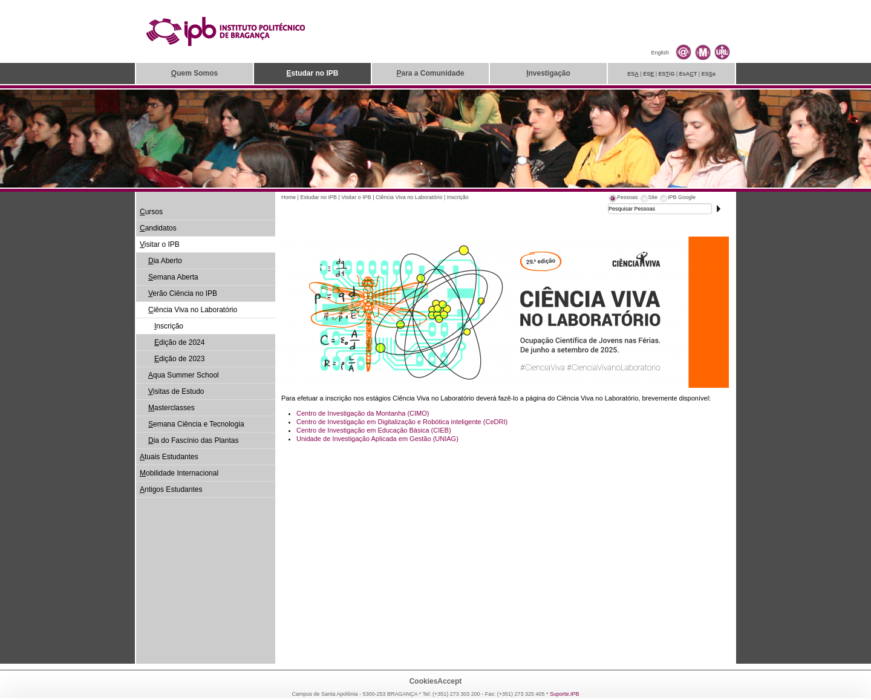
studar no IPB (312, 73)
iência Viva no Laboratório (192, 310)
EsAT (688, 74)
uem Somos (194, 73)
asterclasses (171, 408)
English (660, 53)
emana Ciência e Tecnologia (196, 424)
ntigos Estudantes (171, 489)
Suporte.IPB (564, 694)
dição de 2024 (179, 342)
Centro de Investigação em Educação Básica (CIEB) (373, 430)
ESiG (667, 74)
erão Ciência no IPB (182, 293)
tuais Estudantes (169, 457)
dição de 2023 (179, 359)
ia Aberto (165, 261)
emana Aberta (173, 277)
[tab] (623, 199)
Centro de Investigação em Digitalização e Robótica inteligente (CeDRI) (401, 421)
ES (633, 74)
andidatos (158, 228)
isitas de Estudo (176, 391)
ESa (709, 74)
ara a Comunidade (430, 73)
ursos (151, 212)
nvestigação (548, 73)
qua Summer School (183, 375)
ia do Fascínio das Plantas (193, 440)
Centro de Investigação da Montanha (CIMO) (362, 413)
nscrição (168, 326)
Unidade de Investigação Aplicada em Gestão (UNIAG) (377, 438)
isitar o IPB (160, 244)
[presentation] (623, 199)
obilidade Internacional (179, 473)
